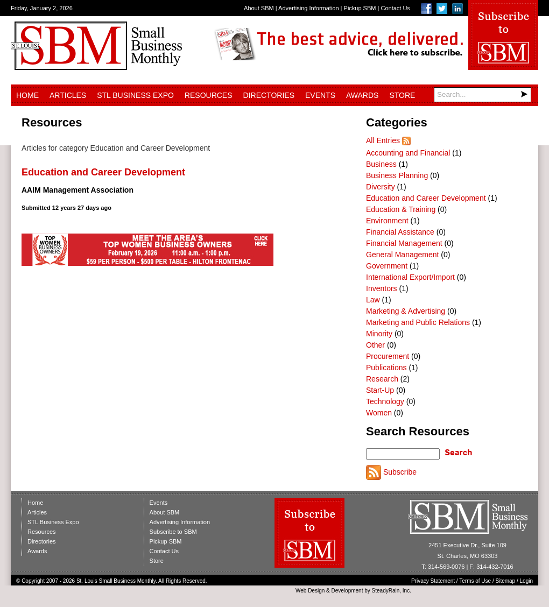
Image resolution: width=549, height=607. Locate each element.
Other (375, 345)
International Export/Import (410, 277)
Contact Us (395, 8)
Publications (386, 367)
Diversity (380, 186)
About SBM (259, 8)
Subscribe (400, 472)
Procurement (387, 356)
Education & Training (400, 209)
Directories (268, 95)
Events (320, 95)
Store (402, 95)
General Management (402, 254)
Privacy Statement (433, 581)
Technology (385, 401)
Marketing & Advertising (405, 311)
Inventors (381, 288)
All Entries (383, 140)
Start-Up (380, 390)
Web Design (310, 591)
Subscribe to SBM (173, 531)
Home (27, 95)
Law (373, 299)
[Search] (482, 94)
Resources (209, 95)
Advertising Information (308, 8)
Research (382, 379)
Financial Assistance (400, 232)
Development (347, 591)
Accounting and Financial (408, 153)
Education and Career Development (103, 172)
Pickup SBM (360, 8)
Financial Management (404, 243)
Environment (387, 220)
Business (381, 164)
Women (379, 412)
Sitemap (506, 581)
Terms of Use (475, 581)
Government (386, 266)
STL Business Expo (135, 95)
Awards (362, 95)
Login (526, 581)
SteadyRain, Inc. (391, 591)
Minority (379, 333)
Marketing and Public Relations (418, 322)
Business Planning (397, 175)
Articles (68, 95)
